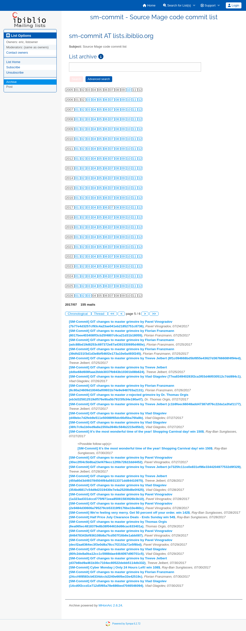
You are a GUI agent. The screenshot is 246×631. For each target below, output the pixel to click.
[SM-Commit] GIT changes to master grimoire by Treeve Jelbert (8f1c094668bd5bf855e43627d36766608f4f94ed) (155, 358)
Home (149, 5)
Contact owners (17, 52)
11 (135, 99)
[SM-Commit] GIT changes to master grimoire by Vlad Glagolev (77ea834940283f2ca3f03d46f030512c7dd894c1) (155, 376)
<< (112, 314)
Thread (99, 314)
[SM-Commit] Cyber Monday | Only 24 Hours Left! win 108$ (114, 567)
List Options (18, 36)
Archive (11, 82)
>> (154, 314)
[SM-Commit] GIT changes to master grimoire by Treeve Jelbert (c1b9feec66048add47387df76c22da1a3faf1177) (155, 404)
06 (106, 99)
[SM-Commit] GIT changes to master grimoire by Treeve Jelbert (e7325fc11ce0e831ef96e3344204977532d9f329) (155, 467)
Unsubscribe (15, 72)
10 (129, 90)
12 (140, 99)
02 (83, 109)
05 (100, 99)
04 (94, 99)
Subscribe (13, 67)
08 (117, 99)
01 (77, 109)
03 (89, 99)
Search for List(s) (177, 5)
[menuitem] (149, 5)
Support (208, 5)
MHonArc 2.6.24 (110, 605)
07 (112, 99)
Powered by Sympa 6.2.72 (126, 623)
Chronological (78, 314)
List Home (13, 62)
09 (123, 99)
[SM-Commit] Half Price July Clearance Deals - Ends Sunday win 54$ (122, 517)
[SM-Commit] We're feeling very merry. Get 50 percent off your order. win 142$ (129, 512)
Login (233, 5)
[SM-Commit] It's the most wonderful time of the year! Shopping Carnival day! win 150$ (136, 431)
